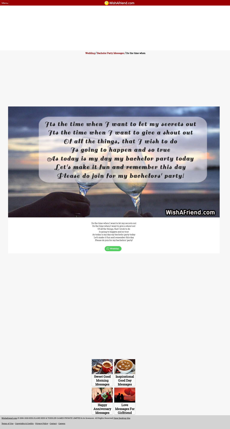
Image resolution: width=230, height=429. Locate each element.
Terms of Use (7, 423)
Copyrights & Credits (24, 423)
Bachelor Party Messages (110, 53)
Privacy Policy (41, 423)
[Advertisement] (115, 28)
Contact (53, 423)
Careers (61, 423)
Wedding (90, 53)
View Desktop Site (122, 418)
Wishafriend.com (9, 418)
